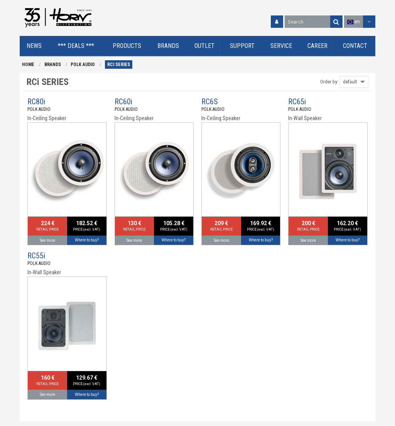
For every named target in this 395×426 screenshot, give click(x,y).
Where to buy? (87, 240)
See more (47, 240)
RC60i (123, 101)
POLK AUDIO (83, 64)
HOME (28, 64)
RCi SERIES (118, 64)
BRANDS (52, 64)
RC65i (297, 101)
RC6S (209, 101)
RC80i (36, 101)
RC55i (36, 255)
